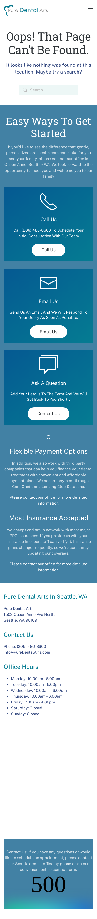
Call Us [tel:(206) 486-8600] (48, 249)
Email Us (48, 331)
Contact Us (48, 413)
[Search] (48, 90)
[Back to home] (26, 10)
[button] (90, 10)
